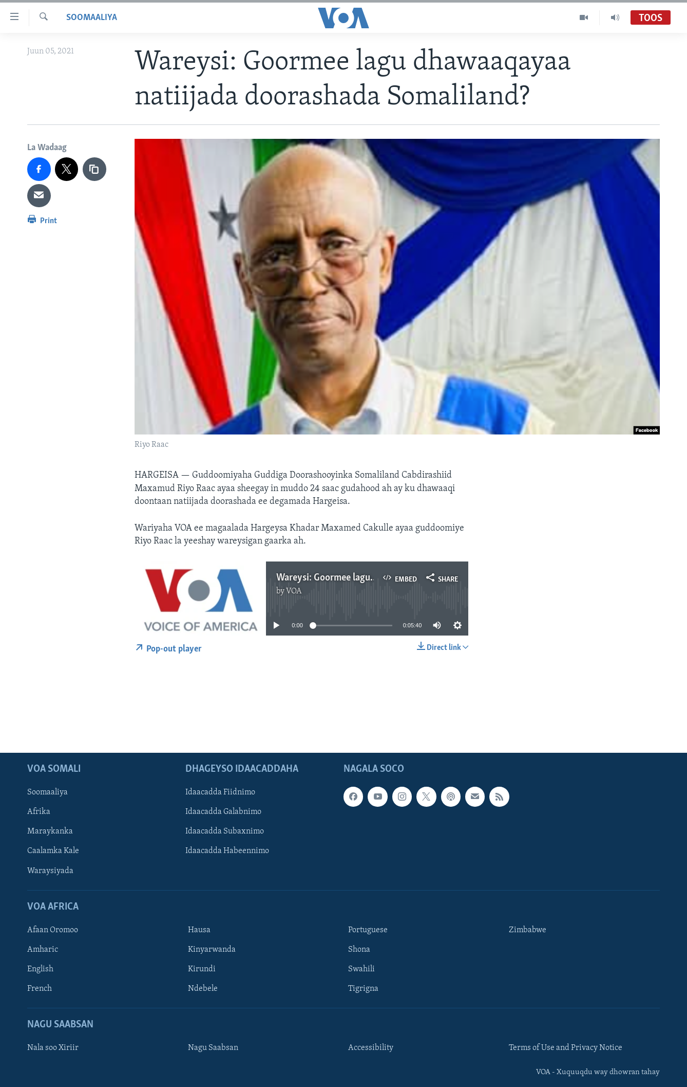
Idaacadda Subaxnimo (224, 831)
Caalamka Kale (53, 851)
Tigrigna (363, 989)
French (39, 989)
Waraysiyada (50, 870)
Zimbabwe (527, 930)
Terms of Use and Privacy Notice (565, 1048)
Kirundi (202, 969)
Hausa (199, 930)
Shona (359, 950)
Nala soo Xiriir (53, 1048)
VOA (294, 591)
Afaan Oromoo (52, 930)
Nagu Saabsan (213, 1048)
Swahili (361, 969)
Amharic (42, 950)
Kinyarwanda (212, 950)
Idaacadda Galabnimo (223, 812)
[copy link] (94, 169)
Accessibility (370, 1048)
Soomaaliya (91, 18)
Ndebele (203, 989)
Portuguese (368, 930)
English (40, 969)
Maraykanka (50, 831)
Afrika (38, 812)
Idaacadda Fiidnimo (220, 792)
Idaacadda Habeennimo (227, 851)
